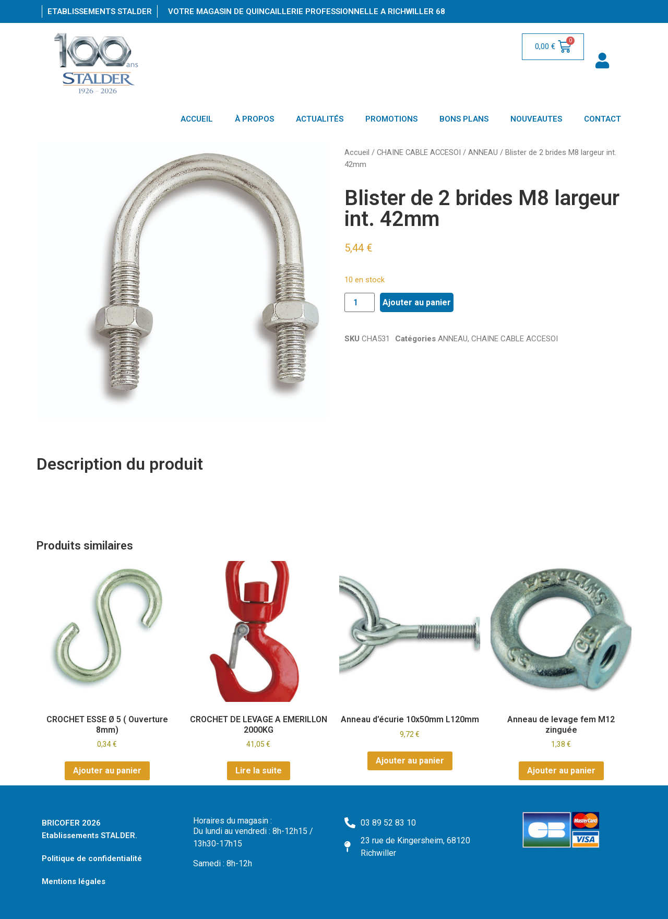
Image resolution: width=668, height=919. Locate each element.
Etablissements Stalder (99, 11)
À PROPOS (254, 119)
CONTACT (602, 119)
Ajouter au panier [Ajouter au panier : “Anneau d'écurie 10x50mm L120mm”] (410, 761)
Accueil (356, 152)
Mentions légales (73, 881)
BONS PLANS (463, 119)
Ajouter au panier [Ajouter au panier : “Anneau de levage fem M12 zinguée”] (561, 770)
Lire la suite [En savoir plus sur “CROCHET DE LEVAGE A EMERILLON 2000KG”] (258, 770)
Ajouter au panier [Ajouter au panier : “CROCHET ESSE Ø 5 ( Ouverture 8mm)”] (107, 770)
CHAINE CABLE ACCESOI (419, 152)
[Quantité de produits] (359, 302)
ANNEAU (483, 152)
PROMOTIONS (391, 119)
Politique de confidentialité (92, 858)
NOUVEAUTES (536, 119)
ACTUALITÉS (319, 119)
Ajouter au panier (417, 302)
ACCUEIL (197, 119)
